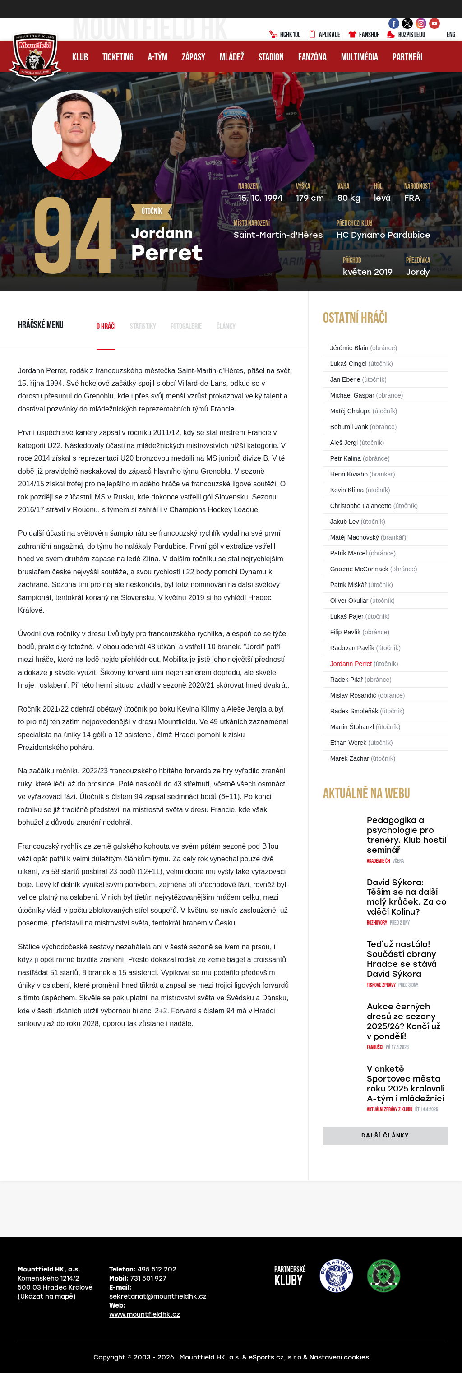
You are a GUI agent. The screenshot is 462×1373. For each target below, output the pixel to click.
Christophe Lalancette (361, 505)
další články (385, 1136)
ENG (443, 35)
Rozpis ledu (406, 35)
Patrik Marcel (348, 553)
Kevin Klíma (347, 490)
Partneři (407, 58)
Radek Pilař (346, 679)
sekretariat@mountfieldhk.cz (158, 1296)
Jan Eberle (345, 379)
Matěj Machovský (354, 537)
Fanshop (363, 35)
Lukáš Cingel (348, 363)
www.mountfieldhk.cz (144, 1314)
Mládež (232, 58)
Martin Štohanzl (352, 726)
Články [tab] (226, 327)
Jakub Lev (344, 521)
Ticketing (118, 58)
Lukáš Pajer (347, 616)
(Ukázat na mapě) (47, 1296)
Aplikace (324, 35)
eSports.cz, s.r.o (275, 1357)
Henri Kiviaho (349, 474)
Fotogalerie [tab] (186, 327)
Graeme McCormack (359, 569)
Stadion (271, 58)
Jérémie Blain (349, 347)
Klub (80, 58)
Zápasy (193, 58)
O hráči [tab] (106, 327)
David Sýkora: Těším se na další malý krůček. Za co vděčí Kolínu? (407, 897)
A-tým (157, 58)
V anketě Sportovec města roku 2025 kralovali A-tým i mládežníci (405, 1084)
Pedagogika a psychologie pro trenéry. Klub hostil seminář (406, 835)
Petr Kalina (345, 458)
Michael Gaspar (352, 395)
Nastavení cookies (339, 1357)
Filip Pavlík (345, 632)
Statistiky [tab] (143, 327)
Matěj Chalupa (350, 411)
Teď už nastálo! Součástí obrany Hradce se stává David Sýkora (402, 959)
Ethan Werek (348, 742)
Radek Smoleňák (354, 711)
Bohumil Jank (349, 426)
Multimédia (359, 58)
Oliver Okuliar (349, 600)
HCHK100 (284, 35)
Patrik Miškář (348, 584)
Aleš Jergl (344, 442)
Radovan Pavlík (352, 648)
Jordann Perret (351, 663)
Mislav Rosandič (353, 695)
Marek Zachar (349, 758)
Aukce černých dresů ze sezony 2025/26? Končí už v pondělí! (404, 1021)
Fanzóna (312, 58)
